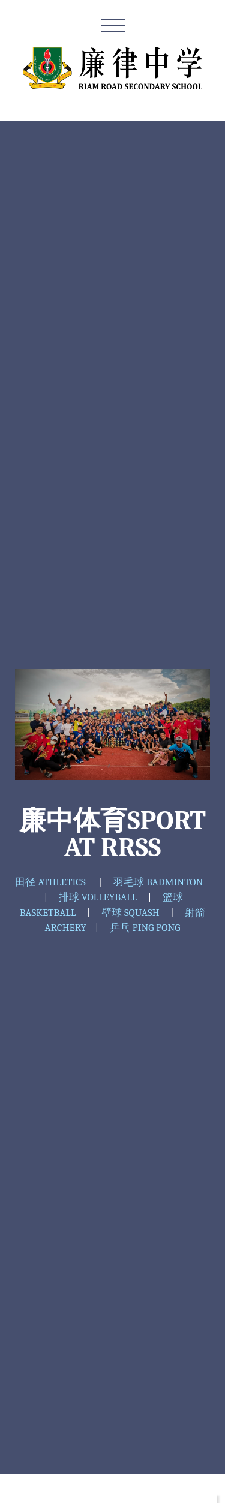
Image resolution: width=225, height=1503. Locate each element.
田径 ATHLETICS (50, 882)
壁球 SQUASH (130, 912)
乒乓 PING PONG (145, 927)
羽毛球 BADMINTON (158, 882)
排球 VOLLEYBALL (98, 897)
